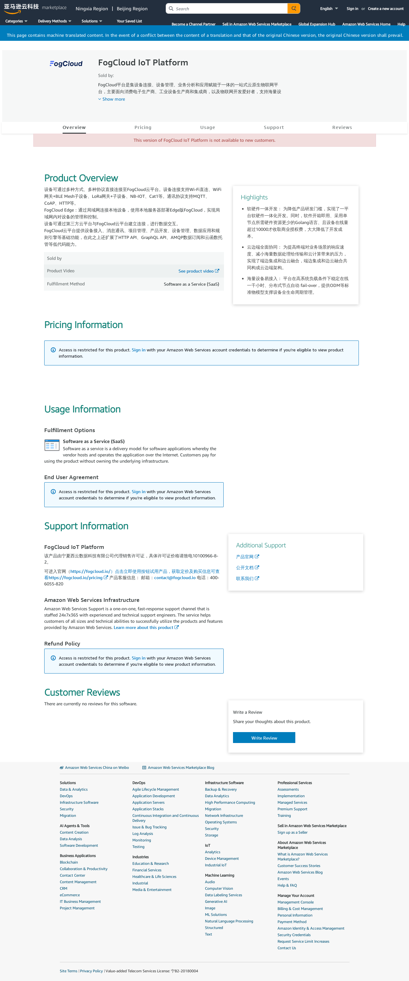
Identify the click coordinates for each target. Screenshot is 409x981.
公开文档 (245, 567)
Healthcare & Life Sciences (154, 876)
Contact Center (72, 875)
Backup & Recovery (221, 789)
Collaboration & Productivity (83, 868)
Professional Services (295, 782)
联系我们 (245, 578)
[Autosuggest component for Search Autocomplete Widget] (294, 8)
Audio (210, 881)
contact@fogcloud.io (175, 577)
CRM (63, 888)
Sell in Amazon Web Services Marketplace (256, 24)
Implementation (291, 795)
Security (67, 809)
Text (208, 934)
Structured (214, 927)
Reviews (342, 127)
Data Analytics (217, 795)
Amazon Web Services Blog (300, 872)
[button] (329, 8)
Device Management (222, 858)
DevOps (66, 795)
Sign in (352, 8)
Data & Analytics (74, 789)
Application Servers (148, 802)
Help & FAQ (287, 885)
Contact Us (287, 947)
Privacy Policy (91, 971)
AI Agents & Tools (74, 825)
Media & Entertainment (152, 889)
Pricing (143, 127)
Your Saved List (129, 21)
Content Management (78, 881)
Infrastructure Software (79, 802)
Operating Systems (221, 822)
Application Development (153, 795)
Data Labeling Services (223, 895)
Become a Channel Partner (193, 24)
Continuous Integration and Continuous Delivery (165, 818)
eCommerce (70, 895)
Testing (138, 846)
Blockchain (69, 862)
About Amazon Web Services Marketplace (302, 845)
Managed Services (292, 802)
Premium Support (292, 809)
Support (274, 127)
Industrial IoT (216, 865)
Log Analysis (142, 833)
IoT (207, 845)
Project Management (77, 908)
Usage (207, 127)
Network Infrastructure (224, 815)
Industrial (140, 883)
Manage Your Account (296, 895)
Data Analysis (71, 838)
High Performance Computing (230, 802)
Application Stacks (148, 809)
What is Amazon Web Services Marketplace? (303, 856)
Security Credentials (294, 934)
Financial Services (146, 870)
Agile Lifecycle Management (155, 789)
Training (284, 815)
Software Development (79, 845)
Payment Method (292, 921)
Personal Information (295, 915)
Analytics (212, 852)
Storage (211, 835)
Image (210, 908)
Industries (140, 857)
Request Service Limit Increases (303, 941)
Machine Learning (219, 875)
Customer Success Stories (299, 865)
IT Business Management (80, 901)
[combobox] (227, 8)
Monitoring (141, 840)
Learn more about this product (143, 627)
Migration (68, 815)
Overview (74, 127)
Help (401, 24)
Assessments (288, 789)
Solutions (68, 782)
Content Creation (74, 832)
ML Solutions (216, 914)
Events (283, 878)
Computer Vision (219, 888)
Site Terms (68, 971)
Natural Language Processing (229, 921)
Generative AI (216, 901)
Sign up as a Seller (292, 832)
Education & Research (150, 863)
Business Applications (78, 855)
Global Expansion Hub (316, 24)
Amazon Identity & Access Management (311, 928)
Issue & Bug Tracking (149, 827)
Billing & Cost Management (300, 908)
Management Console (296, 902)
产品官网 (245, 556)
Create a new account (386, 8)
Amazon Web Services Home (366, 24)
